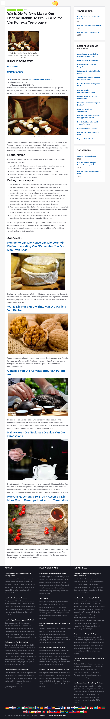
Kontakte (50, 715)
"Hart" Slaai (43, 598)
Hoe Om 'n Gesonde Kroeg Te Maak (86, 598)
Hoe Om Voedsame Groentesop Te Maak (88, 683)
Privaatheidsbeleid (60, 715)
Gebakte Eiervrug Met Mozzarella (17, 669)
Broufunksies (12, 67)
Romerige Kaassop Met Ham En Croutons (54, 669)
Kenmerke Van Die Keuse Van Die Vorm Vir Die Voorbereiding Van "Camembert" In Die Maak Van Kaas (35, 246)
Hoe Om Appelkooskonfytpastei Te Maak (19, 620)
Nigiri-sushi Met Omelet (85, 139)
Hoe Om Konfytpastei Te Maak (16, 598)
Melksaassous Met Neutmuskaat (16, 642)
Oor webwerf (41, 715)
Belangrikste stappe (15, 71)
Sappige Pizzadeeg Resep (86, 156)
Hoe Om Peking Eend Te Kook (88, 32)
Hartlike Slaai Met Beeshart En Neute (52, 574)
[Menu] (3, 3)
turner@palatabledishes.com (41, 79)
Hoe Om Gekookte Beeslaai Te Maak (52, 647)
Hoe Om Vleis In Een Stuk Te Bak (89, 25)
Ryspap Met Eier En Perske (87, 128)
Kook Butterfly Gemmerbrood (88, 60)
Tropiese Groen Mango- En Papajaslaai (88, 634)
